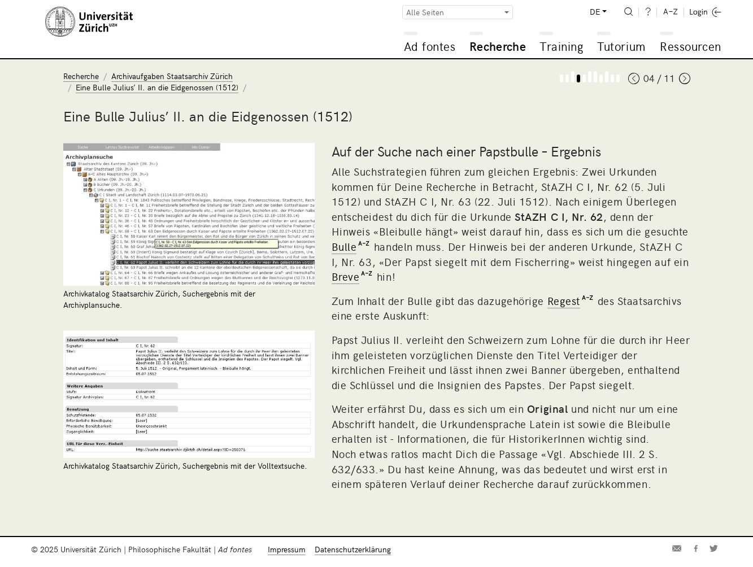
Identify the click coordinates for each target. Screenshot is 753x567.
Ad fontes (430, 46)
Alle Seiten (425, 12)
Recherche (497, 46)
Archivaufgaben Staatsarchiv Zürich (172, 76)
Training (561, 46)
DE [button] (595, 11)
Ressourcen (690, 46)
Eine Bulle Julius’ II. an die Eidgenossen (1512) (157, 87)
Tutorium (621, 46)
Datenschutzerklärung (353, 549)
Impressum (287, 549)
